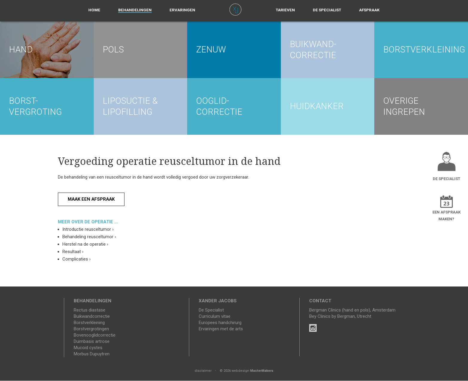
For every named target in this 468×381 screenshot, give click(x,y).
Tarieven (285, 9)
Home (94, 9)
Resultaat (73, 252)
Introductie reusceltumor (88, 229)
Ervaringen (182, 9)
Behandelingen (135, 9)
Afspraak (369, 9)
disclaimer (203, 371)
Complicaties (76, 259)
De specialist (327, 9)
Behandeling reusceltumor (89, 237)
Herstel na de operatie (85, 244)
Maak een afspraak (92, 199)
